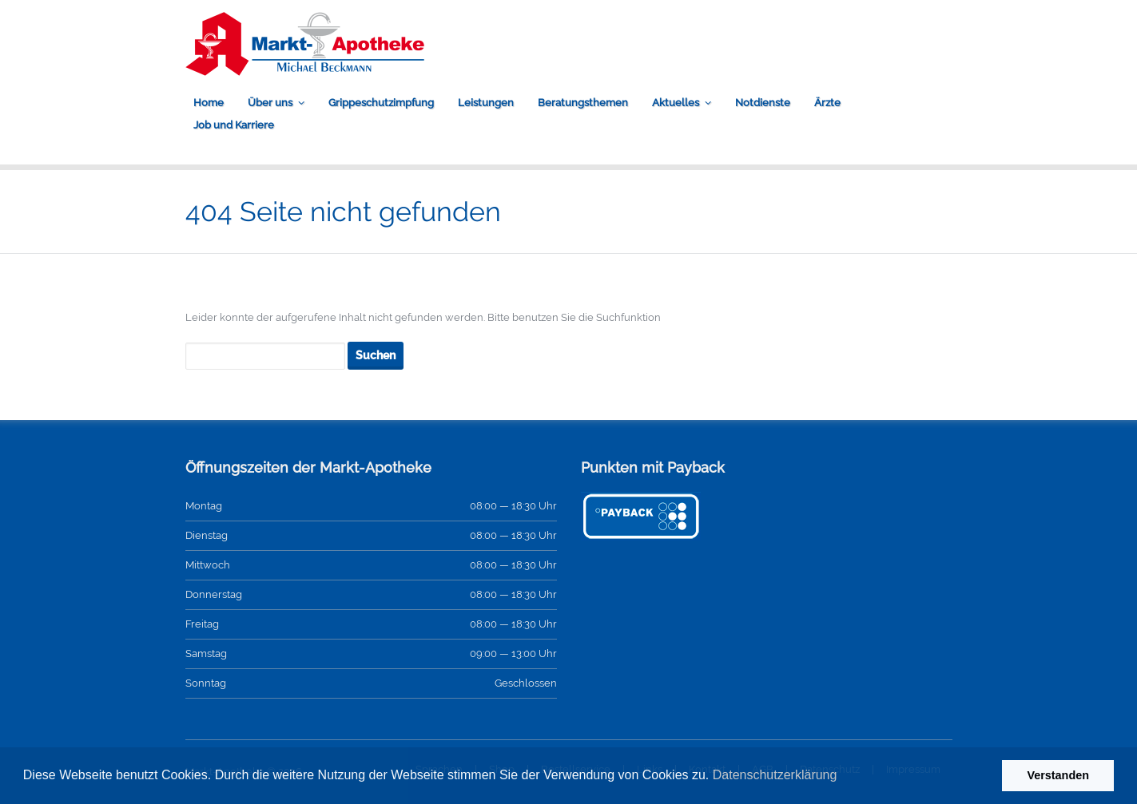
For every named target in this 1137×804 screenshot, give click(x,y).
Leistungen (486, 103)
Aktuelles (675, 103)
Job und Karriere (233, 125)
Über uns (270, 103)
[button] (843, 776)
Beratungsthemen (583, 103)
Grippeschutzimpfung (381, 103)
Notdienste (762, 103)
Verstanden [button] (1058, 775)
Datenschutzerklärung (775, 775)
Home (208, 103)
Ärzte (827, 103)
